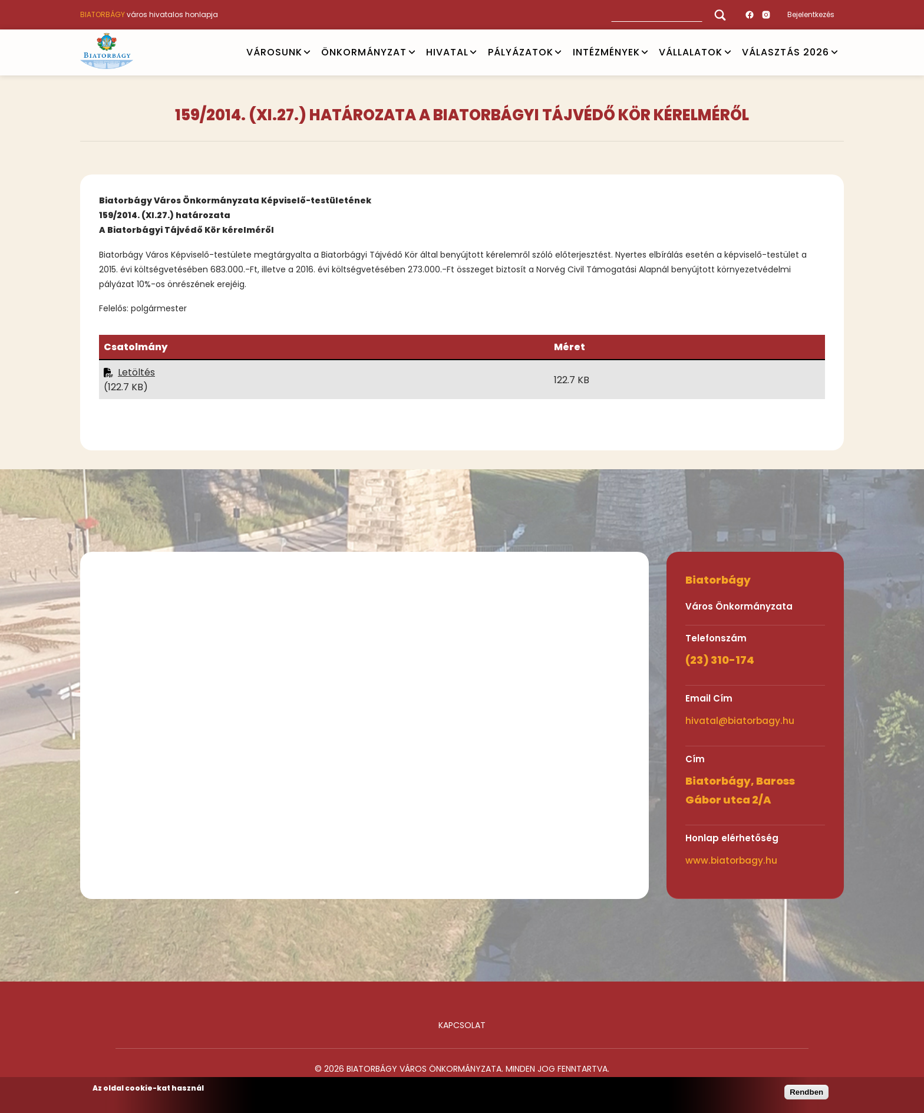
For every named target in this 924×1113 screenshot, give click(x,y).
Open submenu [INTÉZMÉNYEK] (644, 52)
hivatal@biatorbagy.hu (739, 720)
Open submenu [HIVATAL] (473, 52)
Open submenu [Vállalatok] (727, 52)
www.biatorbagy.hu (731, 860)
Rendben (806, 1092)
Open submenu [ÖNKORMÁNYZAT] (411, 52)
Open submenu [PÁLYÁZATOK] (558, 52)
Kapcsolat (462, 1025)
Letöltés (136, 372)
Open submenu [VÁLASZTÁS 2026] (834, 52)
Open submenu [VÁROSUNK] (307, 52)
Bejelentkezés (810, 14)
